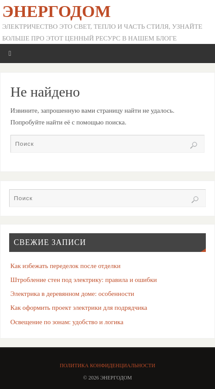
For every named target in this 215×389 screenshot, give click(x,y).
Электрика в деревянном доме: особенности (72, 293)
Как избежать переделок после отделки (65, 265)
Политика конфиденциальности (107, 365)
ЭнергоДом (56, 11)
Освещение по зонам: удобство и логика (66, 321)
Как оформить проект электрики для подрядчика (78, 307)
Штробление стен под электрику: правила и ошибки (83, 279)
